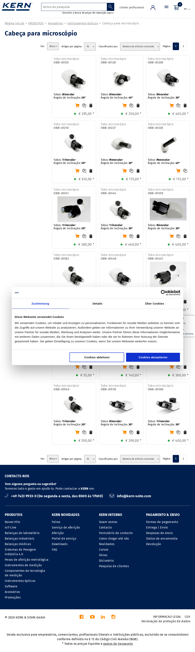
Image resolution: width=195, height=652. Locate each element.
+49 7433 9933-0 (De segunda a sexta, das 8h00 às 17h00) (54, 496)
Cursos (103, 549)
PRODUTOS (36, 23)
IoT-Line (10, 527)
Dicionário (106, 560)
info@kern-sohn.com (130, 496)
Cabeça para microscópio (120, 23)
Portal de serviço (64, 538)
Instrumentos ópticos (82, 23)
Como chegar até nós (114, 538)
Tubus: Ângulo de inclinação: (70, 96)
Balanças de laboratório (22, 533)
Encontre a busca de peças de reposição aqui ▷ (88, 12)
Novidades (106, 544)
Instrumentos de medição (23, 565)
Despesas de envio (159, 533)
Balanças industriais (19, 538)
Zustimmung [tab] (40, 303)
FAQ (54, 549)
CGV (187, 616)
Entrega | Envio (157, 527)
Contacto (105, 527)
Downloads (59, 544)
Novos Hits (12, 522)
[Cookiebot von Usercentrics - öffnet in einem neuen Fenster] (163, 293)
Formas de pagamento (162, 522)
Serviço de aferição (66, 527)
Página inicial (14, 23)
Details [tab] (97, 303)
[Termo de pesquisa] (74, 7)
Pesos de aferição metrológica (26, 559)
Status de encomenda (161, 538)
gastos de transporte (118, 644)
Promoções (13, 597)
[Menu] (166, 10)
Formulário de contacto (116, 533)
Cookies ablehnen (96, 357)
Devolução (153, 544)
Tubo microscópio (66, 60)
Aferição (58, 533)
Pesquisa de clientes (114, 566)
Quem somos (108, 522)
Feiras (56, 522)
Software (11, 586)
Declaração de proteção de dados (165, 621)
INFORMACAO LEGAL (167, 616)
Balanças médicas (18, 544)
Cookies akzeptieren (153, 357)
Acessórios (55, 23)
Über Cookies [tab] (154, 303)
